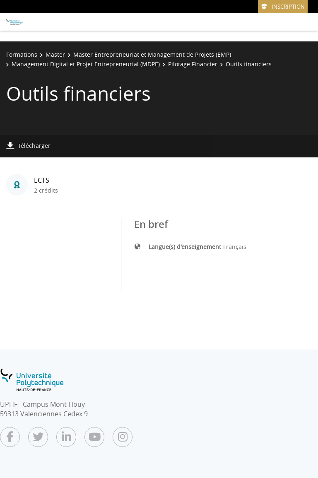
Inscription (283, 6)
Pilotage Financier (192, 64)
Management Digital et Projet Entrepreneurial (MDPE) (86, 64)
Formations (21, 54)
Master (55, 54)
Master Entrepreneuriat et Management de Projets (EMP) (152, 54)
